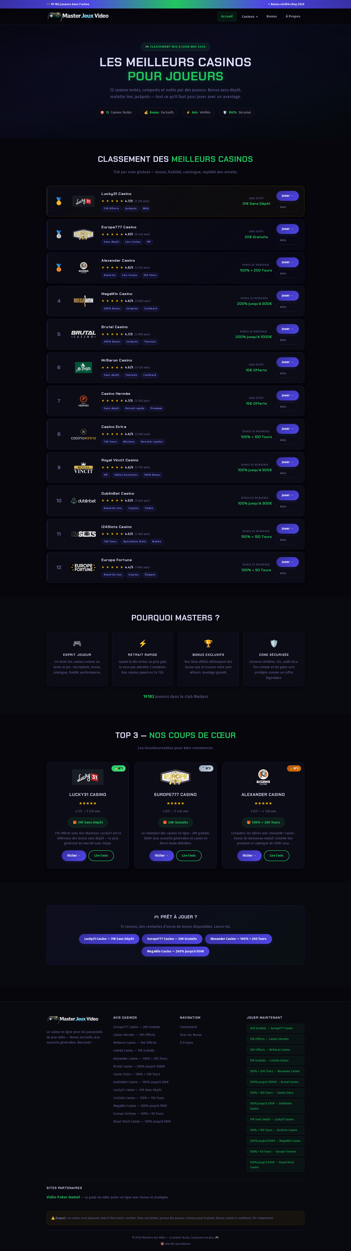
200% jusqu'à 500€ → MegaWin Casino (275, 1140)
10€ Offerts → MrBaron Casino (270, 1049)
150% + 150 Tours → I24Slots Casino (273, 1130)
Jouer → (287, 200)
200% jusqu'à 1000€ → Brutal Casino (274, 1082)
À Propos (293, 16)
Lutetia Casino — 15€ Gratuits (133, 1050)
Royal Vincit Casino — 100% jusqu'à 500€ (142, 1121)
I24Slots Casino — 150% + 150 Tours (138, 1098)
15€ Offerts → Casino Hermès (269, 1039)
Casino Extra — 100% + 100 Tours (136, 1074)
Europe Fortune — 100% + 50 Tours (138, 1114)
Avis (283, 211)
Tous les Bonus (191, 1035)
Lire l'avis (101, 860)
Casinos (250, 17)
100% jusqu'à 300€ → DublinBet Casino (271, 1106)
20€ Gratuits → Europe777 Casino (271, 1028)
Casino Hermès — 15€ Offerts (134, 1035)
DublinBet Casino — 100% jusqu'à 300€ (141, 1082)
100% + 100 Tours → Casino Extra (271, 1092)
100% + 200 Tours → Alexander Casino (275, 1071)
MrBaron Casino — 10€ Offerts (134, 1043)
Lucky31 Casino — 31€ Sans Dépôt (109, 943)
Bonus (272, 16)
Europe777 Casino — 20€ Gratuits (172, 943)
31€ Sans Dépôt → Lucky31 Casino (272, 1119)
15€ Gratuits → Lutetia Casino (269, 1060)
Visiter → (74, 860)
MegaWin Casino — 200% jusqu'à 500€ (175, 955)
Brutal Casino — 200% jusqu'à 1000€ (139, 1066)
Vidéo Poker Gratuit (63, 1197)
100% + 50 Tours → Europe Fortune (273, 1151)
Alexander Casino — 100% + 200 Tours (238, 943)
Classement (188, 1027)
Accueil (227, 16)
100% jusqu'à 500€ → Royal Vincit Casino (272, 1165)
